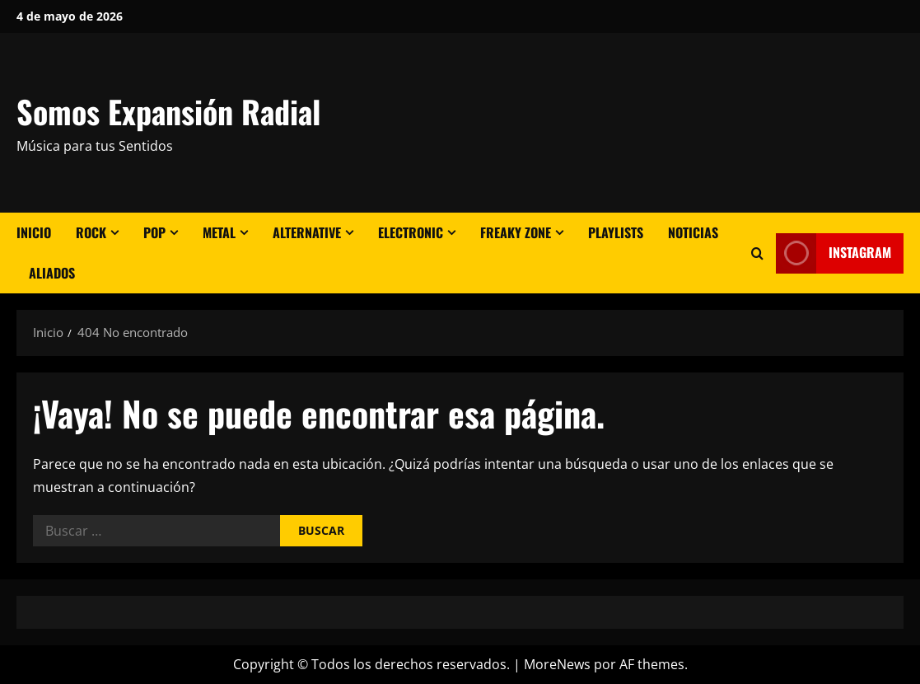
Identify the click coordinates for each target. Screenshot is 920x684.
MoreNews (557, 664)
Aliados (52, 273)
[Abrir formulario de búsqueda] (757, 253)
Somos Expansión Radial (168, 111)
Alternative (307, 232)
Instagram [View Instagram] (833, 253)
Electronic (410, 232)
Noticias (693, 232)
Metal (219, 232)
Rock (91, 232)
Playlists (615, 232)
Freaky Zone (515, 232)
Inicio (33, 232)
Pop (154, 232)
